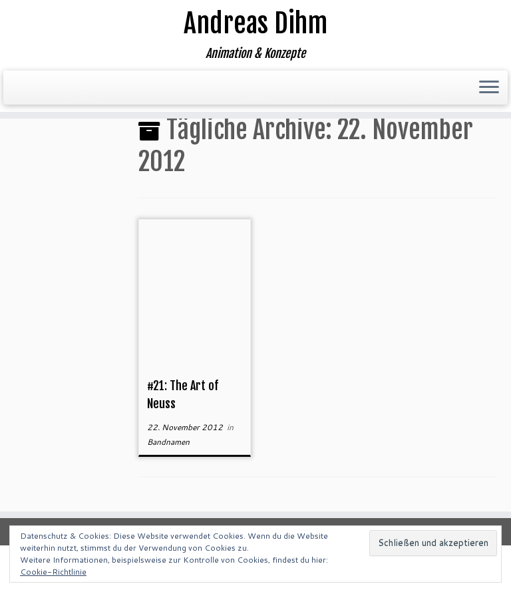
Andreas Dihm (255, 23)
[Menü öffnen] (489, 88)
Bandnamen (168, 441)
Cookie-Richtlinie (53, 571)
